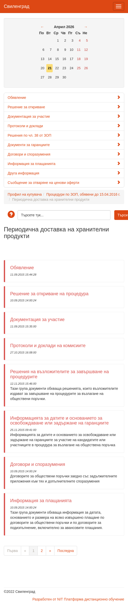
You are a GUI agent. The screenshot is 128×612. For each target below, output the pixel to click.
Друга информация (64, 173)
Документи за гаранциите (64, 145)
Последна (66, 551)
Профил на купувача (25, 194)
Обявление (64, 97)
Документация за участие (64, 116)
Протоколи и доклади (64, 126)
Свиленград (16, 6)
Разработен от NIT (47, 599)
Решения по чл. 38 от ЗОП (64, 135)
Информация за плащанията (64, 163)
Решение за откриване (64, 107)
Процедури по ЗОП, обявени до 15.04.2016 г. (83, 194)
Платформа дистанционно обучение (94, 599)
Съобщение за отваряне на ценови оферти (64, 182)
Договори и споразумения (64, 154)
